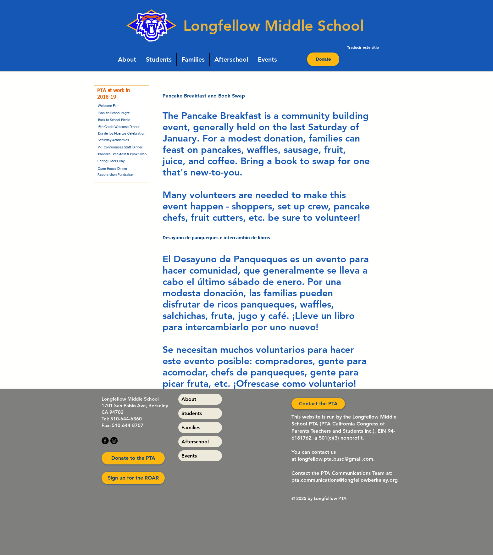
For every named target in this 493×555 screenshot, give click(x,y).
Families (190, 427)
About (188, 399)
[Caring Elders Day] (111, 161)
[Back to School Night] (114, 113)
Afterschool (195, 442)
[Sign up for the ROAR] (133, 478)
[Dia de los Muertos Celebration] (121, 133)
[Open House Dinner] (112, 168)
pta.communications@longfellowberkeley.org (344, 480)
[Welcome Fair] (108, 106)
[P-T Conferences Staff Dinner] (120, 147)
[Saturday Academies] (113, 140)
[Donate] (323, 59)
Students (191, 413)
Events (189, 456)
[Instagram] (114, 440)
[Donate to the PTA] (133, 458)
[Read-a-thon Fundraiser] (115, 174)
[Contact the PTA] (318, 403)
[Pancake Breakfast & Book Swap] (122, 154)
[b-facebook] (105, 440)
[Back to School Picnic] (114, 120)
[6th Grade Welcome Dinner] (119, 127)
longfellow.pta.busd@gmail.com (335, 459)
